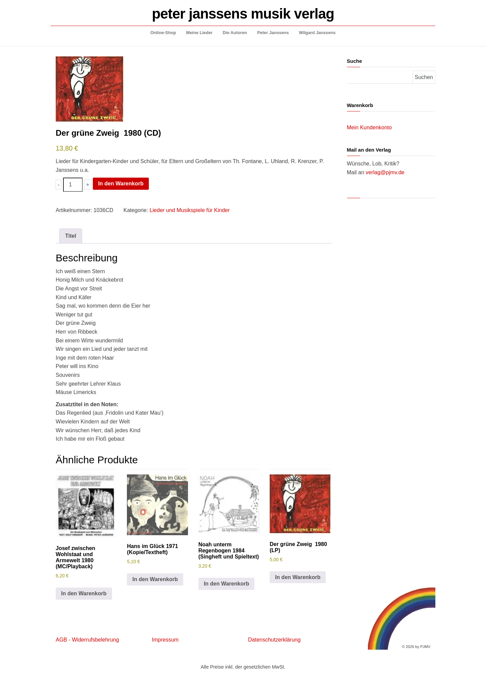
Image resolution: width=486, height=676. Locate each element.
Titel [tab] (70, 236)
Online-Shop (163, 32)
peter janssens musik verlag (243, 14)
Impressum (165, 640)
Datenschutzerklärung (274, 640)
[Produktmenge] (73, 185)
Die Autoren (235, 32)
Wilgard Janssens (317, 32)
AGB (61, 640)
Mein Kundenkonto (369, 127)
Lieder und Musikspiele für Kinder (190, 210)
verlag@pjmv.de (385, 172)
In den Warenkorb (121, 183)
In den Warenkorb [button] (84, 593)
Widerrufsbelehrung (95, 640)
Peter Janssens (273, 32)
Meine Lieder (199, 32)
